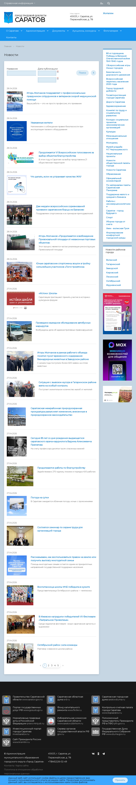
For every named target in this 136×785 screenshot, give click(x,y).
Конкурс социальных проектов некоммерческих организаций (117, 123)
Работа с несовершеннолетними (118, 204)
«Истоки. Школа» (48, 293)
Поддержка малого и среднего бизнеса (117, 195)
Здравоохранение (116, 106)
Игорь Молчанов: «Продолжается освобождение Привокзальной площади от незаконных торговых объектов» (67, 239)
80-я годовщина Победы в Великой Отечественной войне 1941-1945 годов (118, 57)
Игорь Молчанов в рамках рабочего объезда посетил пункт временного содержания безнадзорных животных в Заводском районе (63, 356)
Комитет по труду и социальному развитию (116, 113)
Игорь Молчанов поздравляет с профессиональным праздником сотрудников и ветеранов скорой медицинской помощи (61, 96)
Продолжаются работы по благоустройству (61, 468)
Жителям (108, 13)
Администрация (35, 31)
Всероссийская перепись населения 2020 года (117, 81)
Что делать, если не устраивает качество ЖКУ (56, 176)
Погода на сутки (40, 497)
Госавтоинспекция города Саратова (116, 96)
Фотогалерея (110, 31)
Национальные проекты (114, 155)
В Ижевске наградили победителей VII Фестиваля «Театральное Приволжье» (67, 618)
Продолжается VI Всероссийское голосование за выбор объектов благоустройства (66, 154)
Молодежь (112, 142)
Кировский (112, 272)
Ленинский (112, 276)
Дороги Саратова (115, 102)
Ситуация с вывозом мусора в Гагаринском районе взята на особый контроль (67, 384)
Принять (120, 780)
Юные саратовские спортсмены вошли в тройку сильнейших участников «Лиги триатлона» (63, 265)
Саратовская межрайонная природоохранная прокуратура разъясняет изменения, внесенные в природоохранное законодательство (59, 411)
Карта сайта (22, 765)
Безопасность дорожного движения (118, 73)
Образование (113, 174)
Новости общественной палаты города (118, 163)
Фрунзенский (113, 285)
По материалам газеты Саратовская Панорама (118, 188)
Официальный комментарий (113, 179)
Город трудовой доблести (114, 89)
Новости (20, 46)
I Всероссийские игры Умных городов (118, 66)
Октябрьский (113, 281)
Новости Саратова (116, 170)
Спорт (109, 217)
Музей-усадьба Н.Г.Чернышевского (117, 148)
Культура (110, 131)
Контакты (11, 37)
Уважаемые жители (42, 122)
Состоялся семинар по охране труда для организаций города (60, 529)
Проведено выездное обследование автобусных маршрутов (63, 324)
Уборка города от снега (115, 223)
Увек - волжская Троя (117, 228)
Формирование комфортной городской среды (115, 235)
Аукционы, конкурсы (84, 31)
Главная (7, 46)
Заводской (112, 268)
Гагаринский (113, 264)
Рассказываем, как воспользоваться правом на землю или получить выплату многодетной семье (63, 559)
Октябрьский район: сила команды (57, 645)
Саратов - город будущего (115, 212)
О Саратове (12, 31)
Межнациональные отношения (116, 137)
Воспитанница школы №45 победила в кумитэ (63, 587)
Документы (58, 31)
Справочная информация (18, 3)
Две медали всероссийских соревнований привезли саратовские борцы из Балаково (60, 208)
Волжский (111, 260)
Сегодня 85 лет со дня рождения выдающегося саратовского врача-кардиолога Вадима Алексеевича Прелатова (61, 441)
